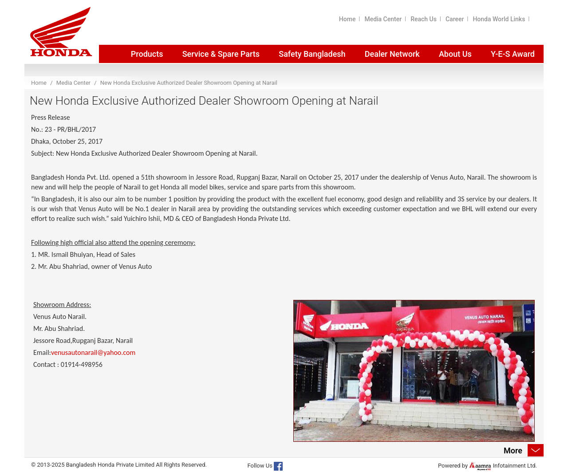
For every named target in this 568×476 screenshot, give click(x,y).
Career (455, 19)
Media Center (383, 19)
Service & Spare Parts (221, 54)
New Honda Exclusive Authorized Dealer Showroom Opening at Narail (188, 82)
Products (147, 54)
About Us (455, 54)
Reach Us (423, 19)
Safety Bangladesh (312, 54)
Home (347, 19)
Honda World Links (499, 19)
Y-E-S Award (513, 54)
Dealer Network (392, 54)
